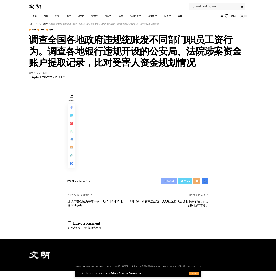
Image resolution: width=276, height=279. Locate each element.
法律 (34, 30)
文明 (31, 73)
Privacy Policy (118, 273)
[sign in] (221, 15)
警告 (44, 30)
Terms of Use (138, 273)
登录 (98, 236)
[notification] (226, 16)
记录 (54, 30)
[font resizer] (233, 15)
